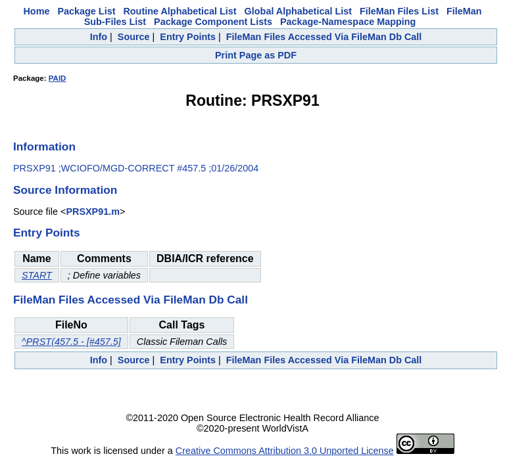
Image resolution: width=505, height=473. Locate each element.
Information (44, 146)
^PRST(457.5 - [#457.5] (71, 341)
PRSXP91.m (93, 211)
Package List (86, 11)
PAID (57, 78)
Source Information (65, 189)
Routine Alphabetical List (179, 11)
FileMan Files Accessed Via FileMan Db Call (324, 37)
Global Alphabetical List (298, 11)
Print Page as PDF (256, 55)
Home (36, 11)
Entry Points (188, 37)
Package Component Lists (213, 21)
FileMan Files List (399, 11)
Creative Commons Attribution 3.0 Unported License (285, 450)
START (37, 275)
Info (98, 37)
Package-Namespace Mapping (348, 21)
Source (134, 37)
